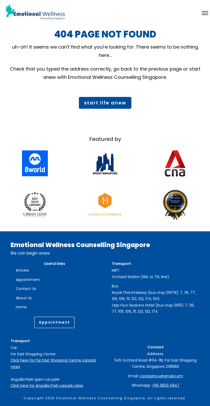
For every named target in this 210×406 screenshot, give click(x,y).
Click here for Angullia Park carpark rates (47, 385)
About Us (24, 298)
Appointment (28, 279)
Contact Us (26, 289)
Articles (22, 270)
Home (21, 307)
